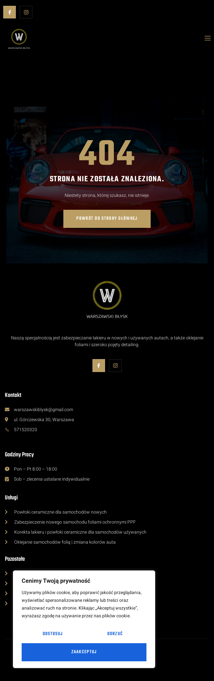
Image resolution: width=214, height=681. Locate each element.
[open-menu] (207, 38)
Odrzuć (115, 634)
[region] (84, 619)
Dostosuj (53, 634)
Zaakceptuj (84, 652)
